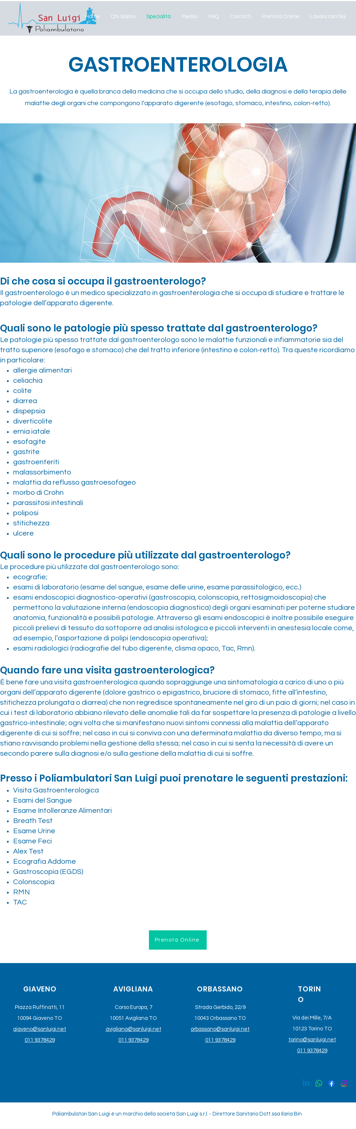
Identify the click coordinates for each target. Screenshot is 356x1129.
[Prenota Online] (178, 940)
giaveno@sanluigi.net (39, 1029)
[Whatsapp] (319, 1083)
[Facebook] (331, 1083)
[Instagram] (344, 1083)
